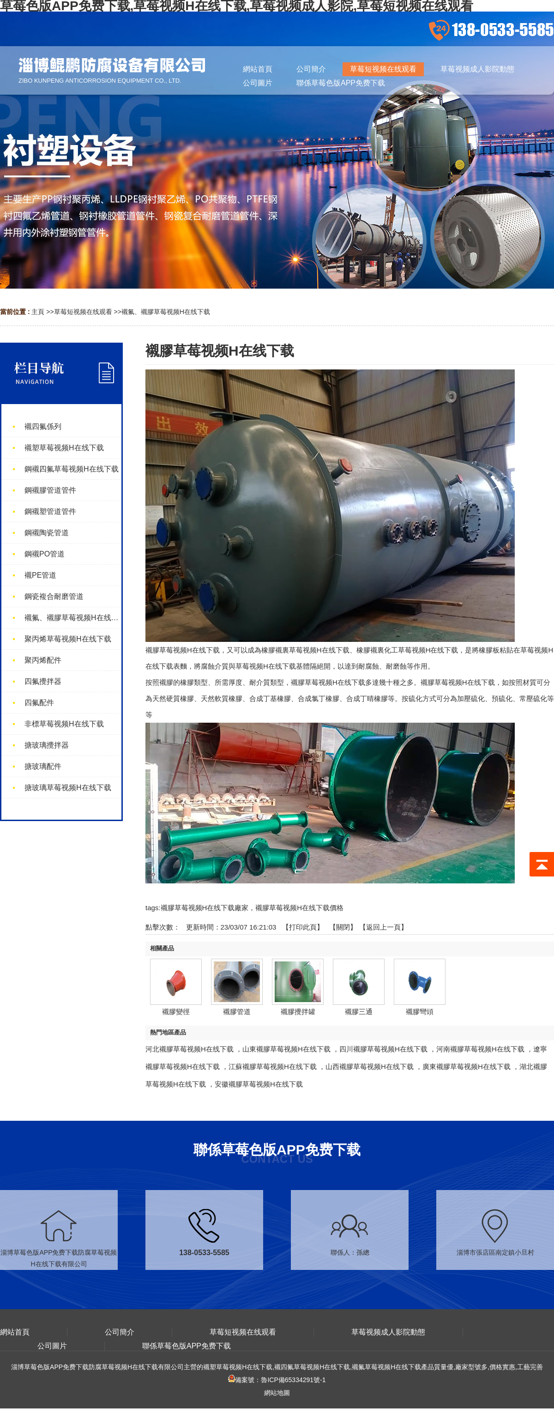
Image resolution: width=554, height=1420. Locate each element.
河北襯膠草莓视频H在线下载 (189, 1049)
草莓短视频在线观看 (83, 311)
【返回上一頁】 (383, 927)
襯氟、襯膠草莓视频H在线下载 (165, 311)
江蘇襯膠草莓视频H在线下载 (273, 1066)
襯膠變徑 (176, 1011)
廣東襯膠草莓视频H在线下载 (466, 1066)
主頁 (37, 311)
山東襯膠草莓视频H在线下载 (286, 1049)
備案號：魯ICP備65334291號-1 (276, 1380)
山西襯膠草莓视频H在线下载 (369, 1066)
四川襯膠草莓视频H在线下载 (383, 1049)
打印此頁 (303, 927)
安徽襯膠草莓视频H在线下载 (259, 1084)
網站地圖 (277, 1392)
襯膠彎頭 (420, 1011)
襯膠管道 (237, 1011)
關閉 (343, 927)
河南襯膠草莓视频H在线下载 (480, 1049)
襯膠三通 (359, 1011)
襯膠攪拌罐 (298, 1011)
